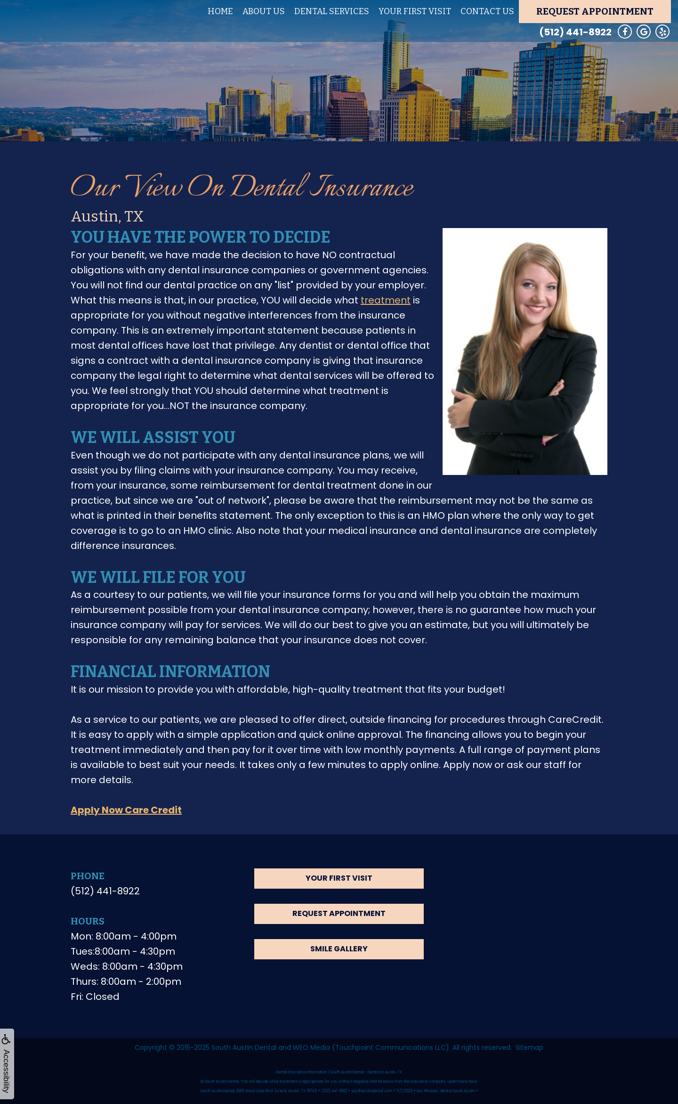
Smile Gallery (339, 948)
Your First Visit (415, 11)
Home (220, 11)
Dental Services (331, 11)
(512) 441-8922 (575, 32)
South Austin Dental (243, 1047)
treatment (386, 300)
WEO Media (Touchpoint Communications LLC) (371, 1047)
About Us (263, 11)
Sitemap (529, 1047)
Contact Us (487, 11)
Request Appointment (595, 11)
